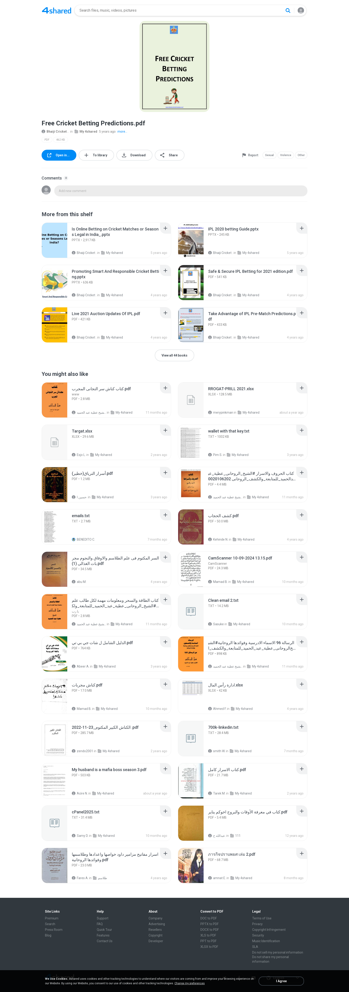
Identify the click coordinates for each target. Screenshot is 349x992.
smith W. (216, 751)
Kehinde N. (218, 539)
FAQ (100, 924)
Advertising (157, 924)
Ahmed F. (217, 709)
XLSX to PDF (209, 947)
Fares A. (80, 878)
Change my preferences (189, 983)
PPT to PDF (208, 941)
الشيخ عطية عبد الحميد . (89, 412)
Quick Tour (104, 929)
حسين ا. (79, 497)
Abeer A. (80, 666)
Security (258, 935)
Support (102, 918)
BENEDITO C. (83, 539)
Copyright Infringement (269, 929)
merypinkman (220, 412)
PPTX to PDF (209, 924)
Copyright (155, 935)
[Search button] (287, 10)
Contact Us (104, 941)
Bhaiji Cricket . (55, 131)
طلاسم (100, 878)
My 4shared (86, 131)
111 (235, 836)
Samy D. (80, 836)
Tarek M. (216, 793)
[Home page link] (56, 10)
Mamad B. (218, 582)
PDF (47, 139)
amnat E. (217, 878)
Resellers (155, 929)
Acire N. (80, 793)
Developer (156, 941)
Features (103, 935)
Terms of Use (262, 918)
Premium (51, 918)
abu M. (79, 582)
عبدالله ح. (217, 836)
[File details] (59, 240)
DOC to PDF (208, 918)
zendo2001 (82, 751)
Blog (48, 935)
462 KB (60, 139)
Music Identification (266, 941)
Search (50, 924)
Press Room (53, 929)
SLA (255, 947)
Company (155, 918)
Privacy (257, 924)
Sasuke (216, 624)
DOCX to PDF (209, 929)
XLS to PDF (208, 935)
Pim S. (215, 455)
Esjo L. (79, 455)
